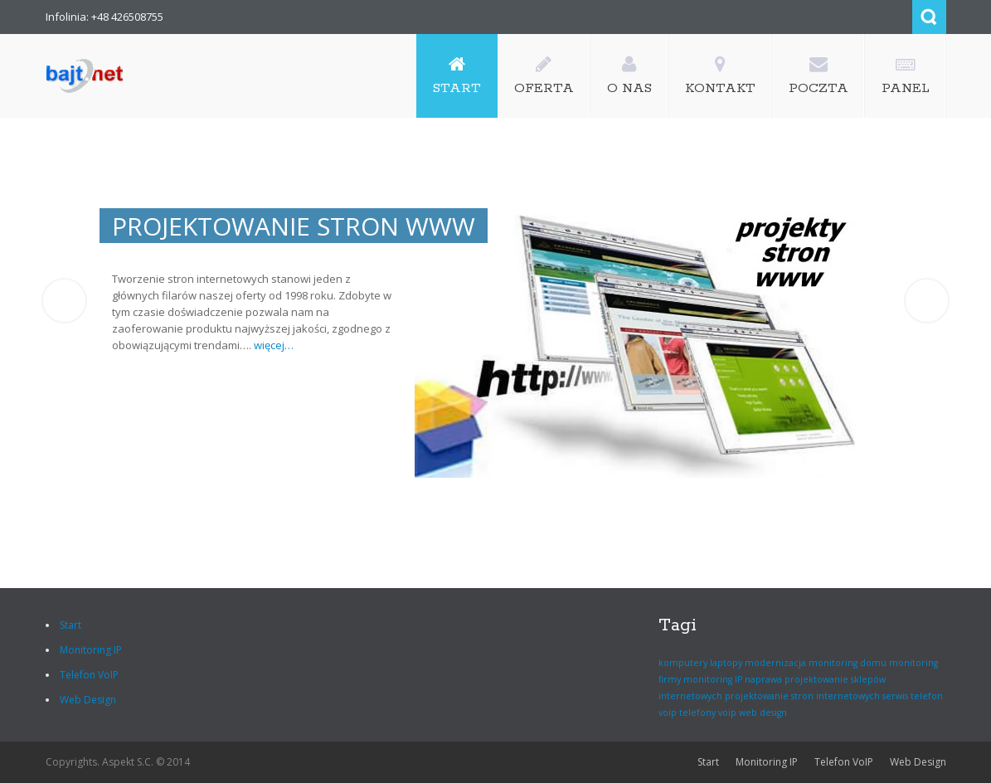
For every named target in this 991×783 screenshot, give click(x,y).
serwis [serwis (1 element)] (895, 696)
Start (70, 625)
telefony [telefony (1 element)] (697, 712)
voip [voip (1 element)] (727, 712)
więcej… (90, 345)
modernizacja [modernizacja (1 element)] (775, 663)
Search (929, 17)
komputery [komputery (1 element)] (682, 663)
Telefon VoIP (89, 675)
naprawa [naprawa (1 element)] (763, 679)
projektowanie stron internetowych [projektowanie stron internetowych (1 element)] (802, 696)
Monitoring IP (91, 650)
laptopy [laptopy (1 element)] (726, 663)
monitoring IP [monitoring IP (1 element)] (712, 679)
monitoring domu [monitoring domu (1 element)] (848, 663)
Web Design (88, 700)
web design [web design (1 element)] (763, 712)
